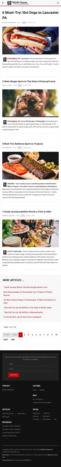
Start (7, 335)
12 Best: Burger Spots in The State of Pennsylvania (28, 81)
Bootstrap (5, 455)
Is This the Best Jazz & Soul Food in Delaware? (22, 317)
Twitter (46, 413)
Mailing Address (8, 390)
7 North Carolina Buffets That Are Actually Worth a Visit (25, 287)
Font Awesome (7, 460)
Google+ (36, 416)
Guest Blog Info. (8, 413)
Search (42, 390)
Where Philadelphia (9, 436)
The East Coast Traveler (11, 426)
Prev (15, 335)
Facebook (36, 413)
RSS (55, 419)
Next (6, 340)
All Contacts (38, 399)
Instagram (46, 419)
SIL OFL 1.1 (28, 460)
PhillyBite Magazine (46, 449)
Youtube (36, 419)
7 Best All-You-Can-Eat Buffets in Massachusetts (23, 312)
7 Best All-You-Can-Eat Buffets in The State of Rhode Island (27, 308)
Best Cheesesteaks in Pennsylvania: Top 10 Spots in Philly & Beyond (27, 293)
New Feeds (6, 417)
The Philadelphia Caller (10, 433)
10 (56, 335)
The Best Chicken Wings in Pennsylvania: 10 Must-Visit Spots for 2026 (29, 301)
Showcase (21, 413)
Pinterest (46, 416)
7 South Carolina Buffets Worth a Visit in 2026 (26, 211)
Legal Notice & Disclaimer (42, 402)
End (13, 340)
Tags (34, 390)
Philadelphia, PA (13, 58)
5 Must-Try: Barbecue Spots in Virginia (22, 143)
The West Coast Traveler (11, 429)
